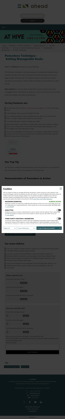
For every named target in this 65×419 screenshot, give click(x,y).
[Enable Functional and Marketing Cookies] (59, 219)
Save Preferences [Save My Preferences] (23, 228)
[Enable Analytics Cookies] (59, 210)
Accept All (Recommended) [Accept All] (46, 228)
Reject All (7, 228)
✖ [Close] (60, 188)
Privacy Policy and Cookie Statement (42, 199)
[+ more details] (9, 207)
